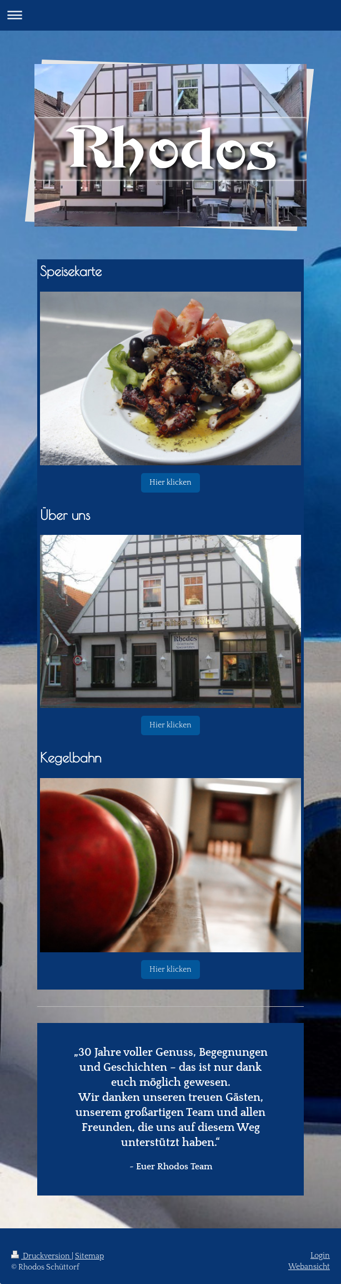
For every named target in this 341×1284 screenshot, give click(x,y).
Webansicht (309, 1266)
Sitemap (89, 1256)
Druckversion (41, 1256)
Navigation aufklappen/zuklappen (170, 15)
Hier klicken (170, 482)
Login (320, 1255)
